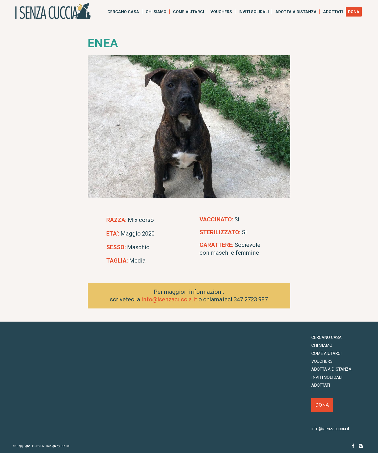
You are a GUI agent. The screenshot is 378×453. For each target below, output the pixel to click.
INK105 (65, 446)
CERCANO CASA (326, 337)
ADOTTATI (320, 385)
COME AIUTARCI (326, 353)
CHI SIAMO (321, 345)
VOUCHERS (322, 361)
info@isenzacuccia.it (169, 299)
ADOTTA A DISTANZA (331, 369)
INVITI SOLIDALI (327, 377)
